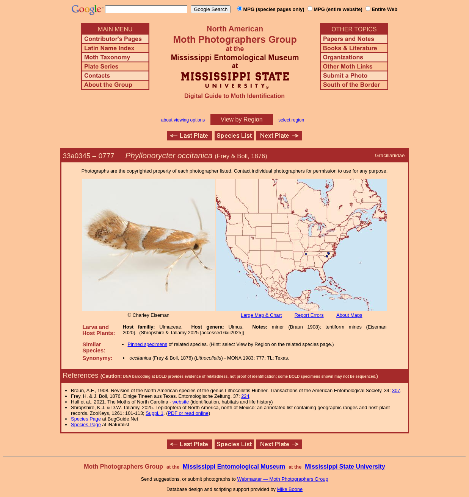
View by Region (242, 119)
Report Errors (309, 315)
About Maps (349, 315)
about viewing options (183, 120)
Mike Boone (290, 489)
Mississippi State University (345, 466)
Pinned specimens (148, 344)
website (181, 402)
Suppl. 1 (154, 413)
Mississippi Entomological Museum (234, 466)
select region (291, 120)
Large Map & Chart (261, 315)
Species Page (86, 419)
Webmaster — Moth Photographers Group (282, 479)
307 (396, 390)
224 (245, 396)
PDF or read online (188, 413)
